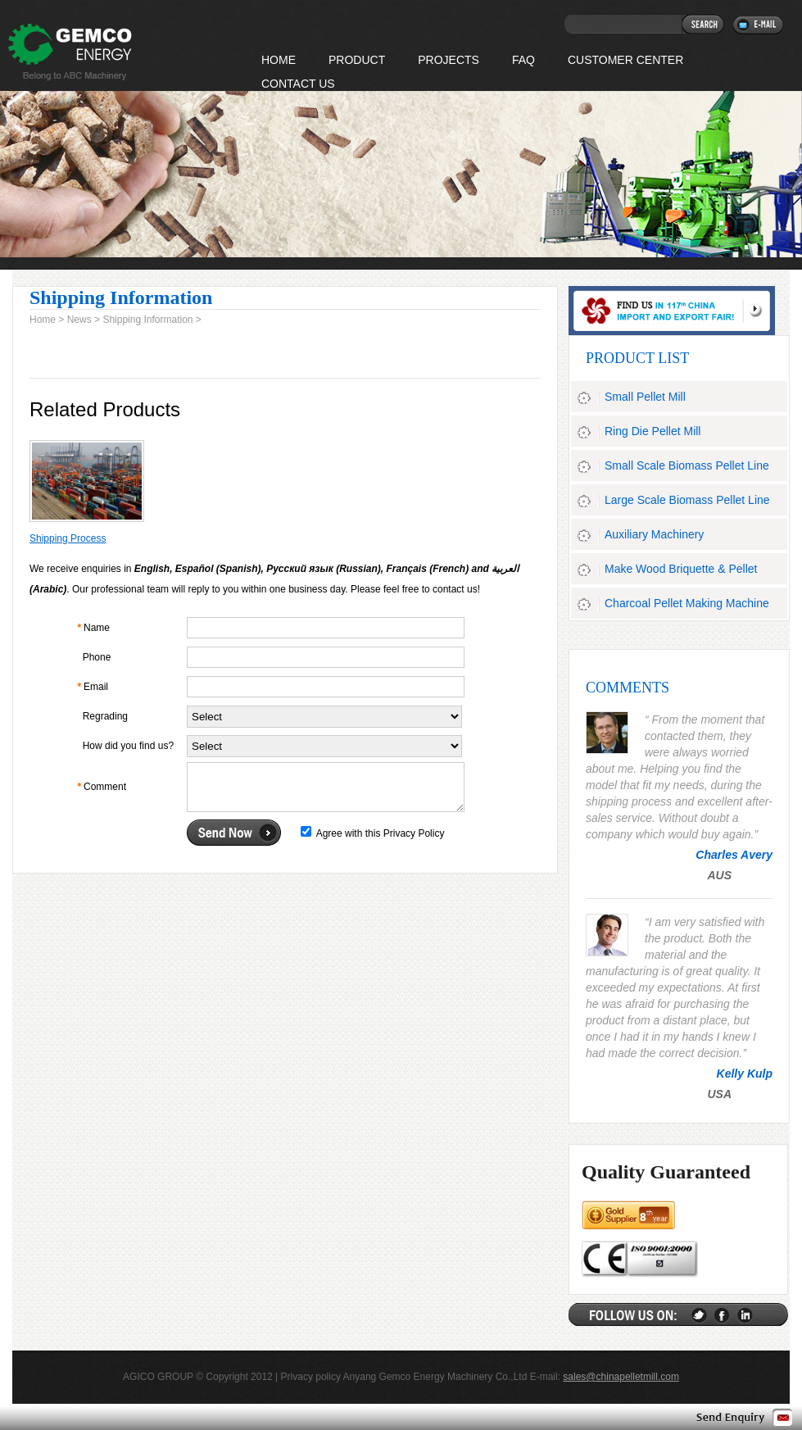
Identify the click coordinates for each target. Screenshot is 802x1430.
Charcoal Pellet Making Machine (687, 603)
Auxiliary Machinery (654, 534)
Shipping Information (147, 319)
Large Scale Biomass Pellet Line (687, 499)
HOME (278, 59)
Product (357, 59)
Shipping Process (67, 538)
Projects (448, 59)
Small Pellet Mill (645, 396)
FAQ (523, 59)
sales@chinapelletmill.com (621, 1376)
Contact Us (298, 83)
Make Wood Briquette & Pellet (681, 568)
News (79, 319)
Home (42, 319)
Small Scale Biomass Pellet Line (687, 465)
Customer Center (625, 59)
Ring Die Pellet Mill (652, 431)
